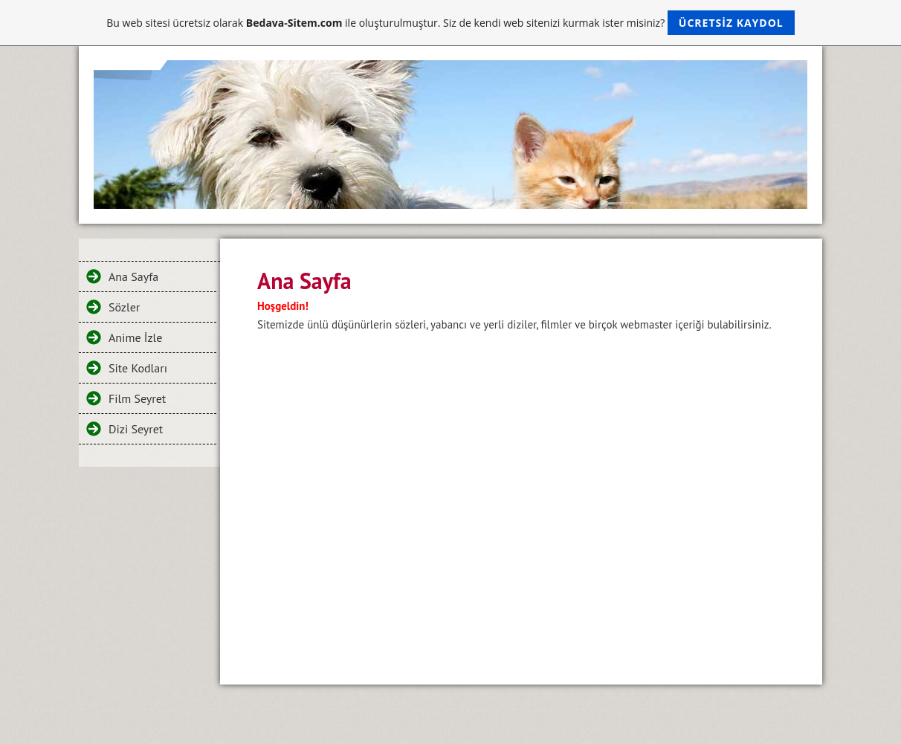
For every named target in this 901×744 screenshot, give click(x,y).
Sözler (124, 307)
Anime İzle (135, 337)
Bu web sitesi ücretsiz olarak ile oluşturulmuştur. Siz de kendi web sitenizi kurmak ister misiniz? (450, 22)
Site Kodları (138, 367)
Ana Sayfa (133, 276)
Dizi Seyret (136, 428)
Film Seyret (137, 398)
